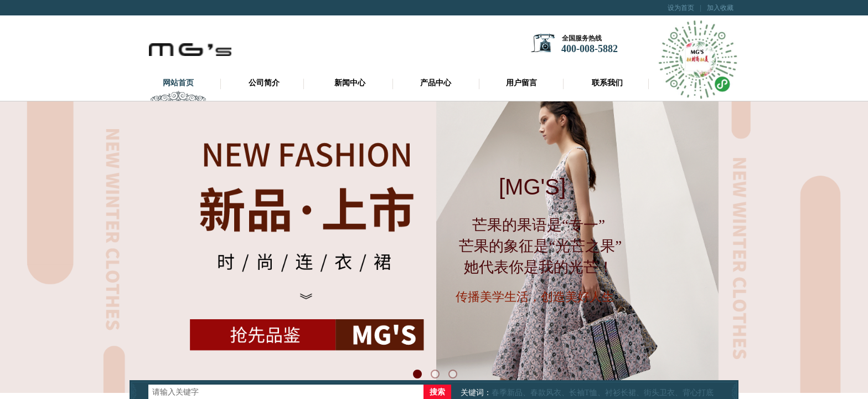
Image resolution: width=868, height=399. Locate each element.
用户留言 (521, 83)
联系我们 (607, 83)
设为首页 (681, 8)
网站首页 (178, 83)
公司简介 (264, 83)
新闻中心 (349, 83)
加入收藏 (720, 8)
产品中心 (435, 83)
